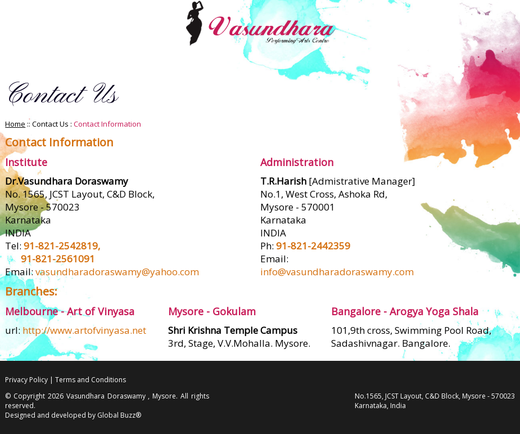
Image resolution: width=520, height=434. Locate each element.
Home (15, 124)
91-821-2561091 (58, 258)
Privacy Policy (26, 379)
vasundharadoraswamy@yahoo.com (117, 271)
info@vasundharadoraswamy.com (337, 271)
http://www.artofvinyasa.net (84, 330)
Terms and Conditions (90, 379)
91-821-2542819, (62, 245)
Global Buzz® (119, 415)
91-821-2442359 (313, 245)
